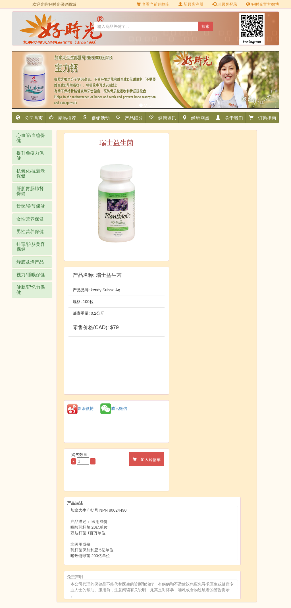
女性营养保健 (30, 219)
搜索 (205, 26)
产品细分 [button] (131, 117)
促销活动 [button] (98, 117)
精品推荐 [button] (64, 117)
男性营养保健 (30, 231)
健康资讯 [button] (164, 117)
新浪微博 (80, 408)
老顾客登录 (224, 4)
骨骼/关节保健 (30, 206)
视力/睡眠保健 (30, 274)
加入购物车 (149, 459)
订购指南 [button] (264, 117)
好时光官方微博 (262, 4)
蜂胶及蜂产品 (30, 262)
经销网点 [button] (198, 117)
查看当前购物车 (153, 4)
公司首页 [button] (31, 117)
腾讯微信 (113, 408)
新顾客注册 (190, 4)
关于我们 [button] (231, 117)
